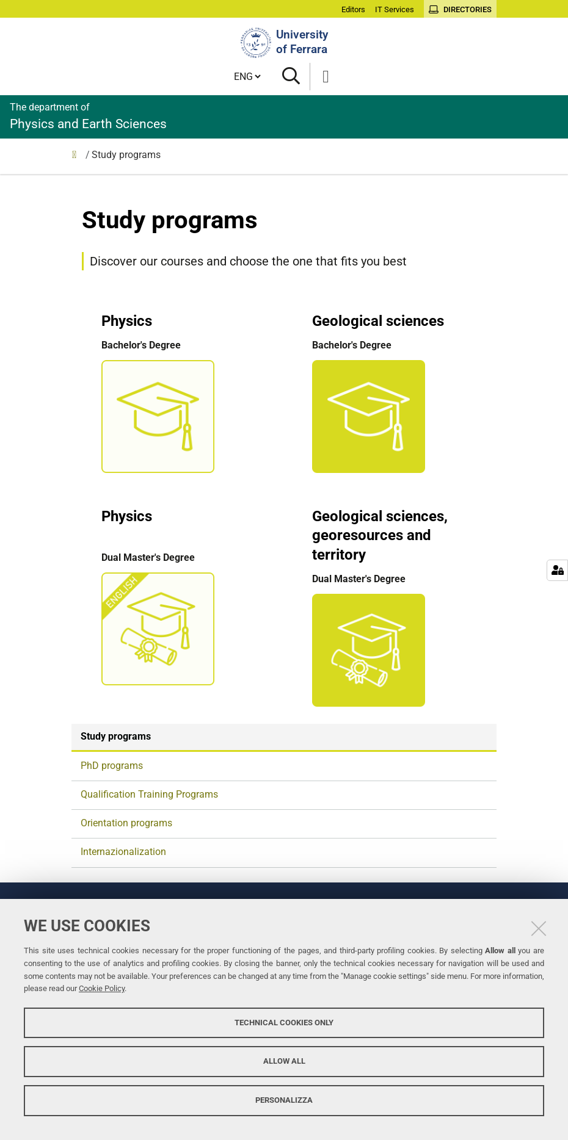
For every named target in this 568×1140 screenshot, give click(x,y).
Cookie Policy (102, 988)
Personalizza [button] (284, 1100)
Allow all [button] (284, 1061)
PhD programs (112, 765)
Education (77, 157)
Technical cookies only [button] (284, 1022)
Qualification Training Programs (149, 794)
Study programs (116, 736)
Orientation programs (126, 823)
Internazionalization (123, 851)
